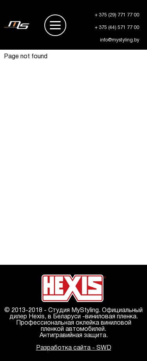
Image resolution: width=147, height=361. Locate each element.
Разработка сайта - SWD (73, 348)
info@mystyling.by (119, 40)
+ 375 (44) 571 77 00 (117, 27)
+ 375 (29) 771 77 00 (117, 15)
